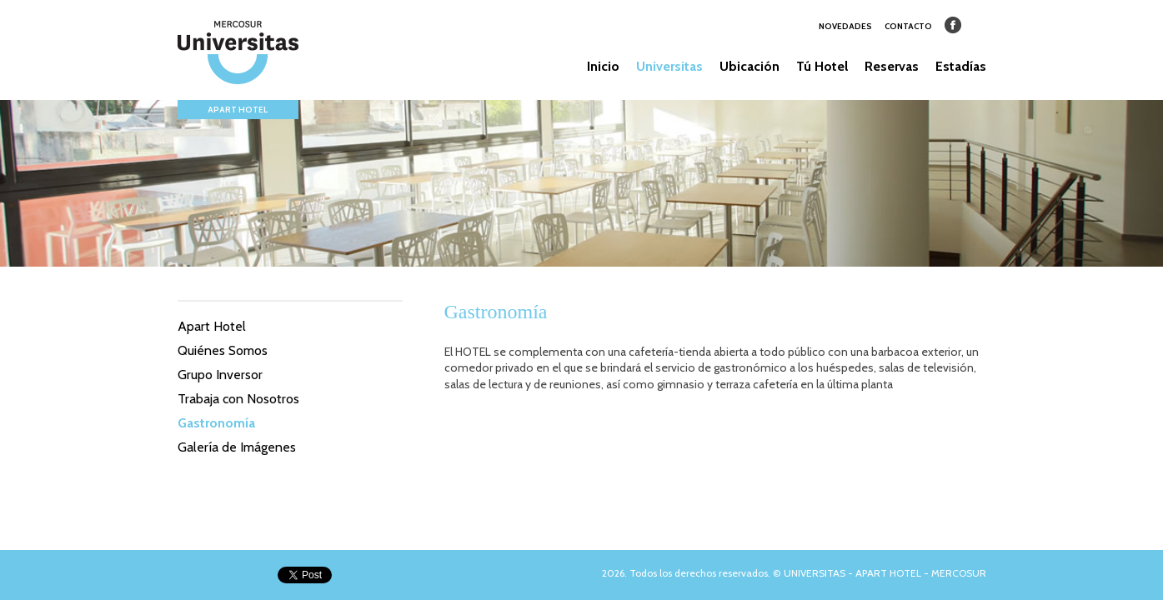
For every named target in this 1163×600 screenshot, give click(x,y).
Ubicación (749, 66)
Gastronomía (216, 423)
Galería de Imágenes (237, 447)
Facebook (953, 25)
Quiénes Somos (223, 350)
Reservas (892, 66)
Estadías (960, 66)
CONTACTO (908, 26)
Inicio (603, 66)
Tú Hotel (822, 66)
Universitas (669, 66)
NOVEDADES (845, 26)
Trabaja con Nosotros (238, 399)
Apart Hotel (212, 326)
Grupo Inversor (220, 374)
